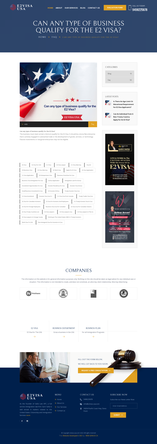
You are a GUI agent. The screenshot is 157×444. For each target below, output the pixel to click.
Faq (54, 37)
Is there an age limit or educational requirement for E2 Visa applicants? (123, 104)
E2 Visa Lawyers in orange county (32, 217)
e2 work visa (57, 170)
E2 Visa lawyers (49, 212)
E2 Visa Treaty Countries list (30, 212)
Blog (82, 8)
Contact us (94, 8)
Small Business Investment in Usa (32, 191)
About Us (60, 403)
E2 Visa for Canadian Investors (31, 201)
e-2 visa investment (28, 196)
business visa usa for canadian (56, 207)
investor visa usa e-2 (45, 196)
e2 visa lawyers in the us (85, 212)
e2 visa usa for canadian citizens (81, 207)
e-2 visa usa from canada (65, 196)
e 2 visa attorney (76, 165)
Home (50, 8)
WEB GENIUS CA (92, 436)
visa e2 (89, 165)
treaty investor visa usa (72, 191)
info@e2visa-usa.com (91, 404)
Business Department (64, 328)
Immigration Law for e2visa (73, 180)
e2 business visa (27, 170)
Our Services (71, 8)
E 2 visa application (28, 175)
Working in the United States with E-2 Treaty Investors (64, 217)
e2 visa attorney (43, 170)
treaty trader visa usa (86, 196)
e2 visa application (87, 170)
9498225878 (88, 399)
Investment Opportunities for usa (32, 186)
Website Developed (70, 436)
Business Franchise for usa (65, 175)
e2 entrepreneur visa (45, 175)
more (28, 415)
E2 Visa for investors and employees (57, 201)
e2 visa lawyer (61, 165)
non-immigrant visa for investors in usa (50, 222)
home (42, 37)
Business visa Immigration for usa (32, 180)
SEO (80, 436)
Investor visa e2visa (76, 186)
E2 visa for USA (36, 165)
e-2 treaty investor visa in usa (83, 201)
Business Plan (93, 328)
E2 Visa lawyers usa (66, 212)
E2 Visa (24, 165)
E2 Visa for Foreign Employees (31, 207)
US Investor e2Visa (53, 191)
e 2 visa (49, 165)
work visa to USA (27, 222)
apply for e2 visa (71, 170)
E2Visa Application (53, 180)
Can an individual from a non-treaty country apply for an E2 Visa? (123, 117)
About (59, 8)
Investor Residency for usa (56, 186)
